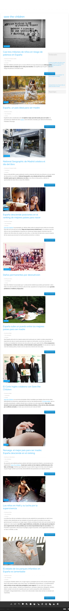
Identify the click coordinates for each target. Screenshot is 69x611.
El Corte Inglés (46, 401)
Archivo (45, 2)
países (22, 119)
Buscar (50, 2)
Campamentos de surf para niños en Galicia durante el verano (57, 83)
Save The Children (16, 465)
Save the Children (8, 227)
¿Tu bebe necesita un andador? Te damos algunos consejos (57, 73)
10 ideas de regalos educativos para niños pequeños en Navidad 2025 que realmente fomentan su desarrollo (57, 62)
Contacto (56, 2)
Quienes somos (63, 2)
